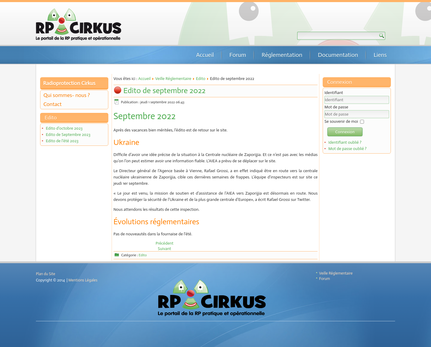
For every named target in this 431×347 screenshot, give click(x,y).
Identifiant (333, 92)
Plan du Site (45, 274)
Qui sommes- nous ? (66, 95)
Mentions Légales (83, 280)
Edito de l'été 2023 (62, 140)
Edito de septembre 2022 (164, 90)
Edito (201, 78)
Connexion (345, 131)
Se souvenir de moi (341, 121)
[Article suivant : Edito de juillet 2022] (164, 248)
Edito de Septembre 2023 (68, 134)
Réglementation (282, 54)
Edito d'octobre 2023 (64, 128)
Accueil (205, 54)
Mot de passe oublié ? (347, 148)
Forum (237, 54)
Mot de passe (336, 107)
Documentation (338, 54)
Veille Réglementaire (173, 78)
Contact (52, 104)
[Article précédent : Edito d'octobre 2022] (165, 243)
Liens (380, 54)
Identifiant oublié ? (345, 142)
